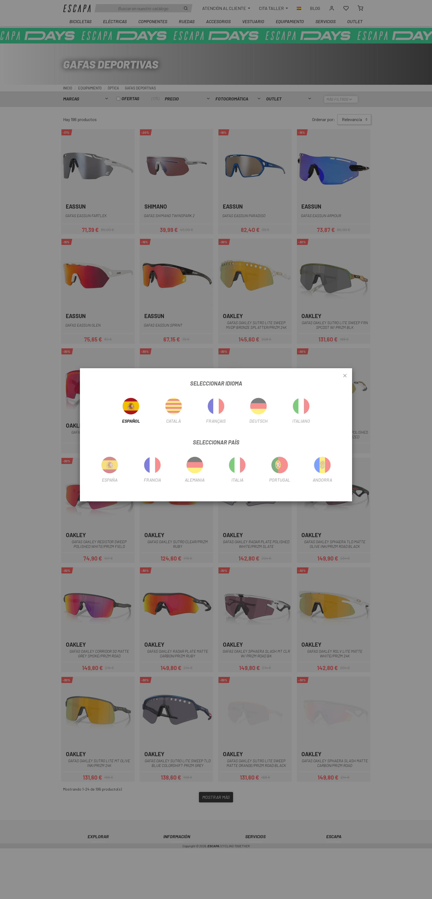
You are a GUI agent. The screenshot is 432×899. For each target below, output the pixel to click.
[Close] (345, 376)
